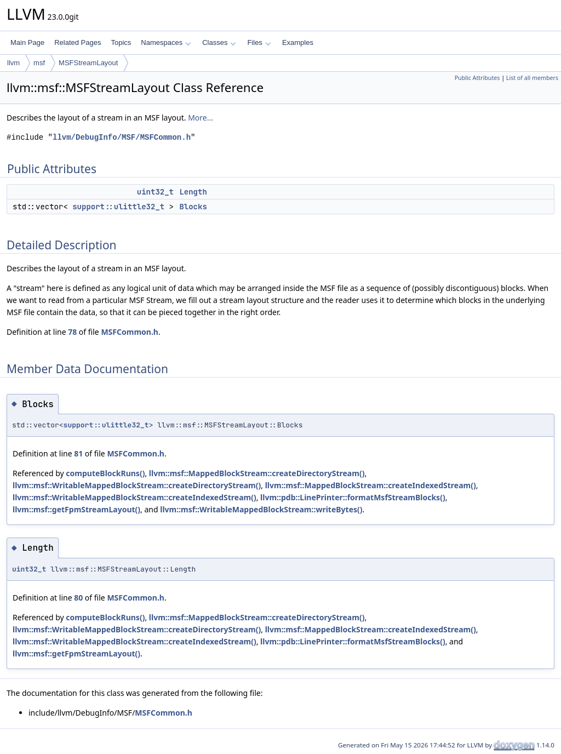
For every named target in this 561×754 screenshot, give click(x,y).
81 (78, 453)
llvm (13, 63)
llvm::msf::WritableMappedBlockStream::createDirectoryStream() (137, 485)
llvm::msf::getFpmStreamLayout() (76, 509)
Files (259, 42)
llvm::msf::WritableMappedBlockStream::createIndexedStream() (134, 497)
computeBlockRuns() (105, 473)
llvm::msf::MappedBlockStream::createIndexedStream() (370, 485)
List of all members (532, 78)
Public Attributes (477, 78)
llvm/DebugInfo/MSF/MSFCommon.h (122, 137)
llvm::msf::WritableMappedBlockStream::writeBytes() (261, 509)
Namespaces (166, 42)
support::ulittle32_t (118, 207)
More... (200, 117)
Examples (297, 42)
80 (78, 597)
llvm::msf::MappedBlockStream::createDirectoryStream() (257, 473)
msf (39, 63)
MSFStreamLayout (88, 63)
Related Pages (77, 42)
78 (72, 332)
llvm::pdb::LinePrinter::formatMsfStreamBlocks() (352, 497)
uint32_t (155, 192)
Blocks (193, 207)
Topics (121, 42)
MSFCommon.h (129, 332)
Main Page (27, 42)
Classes (219, 42)
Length (193, 192)
